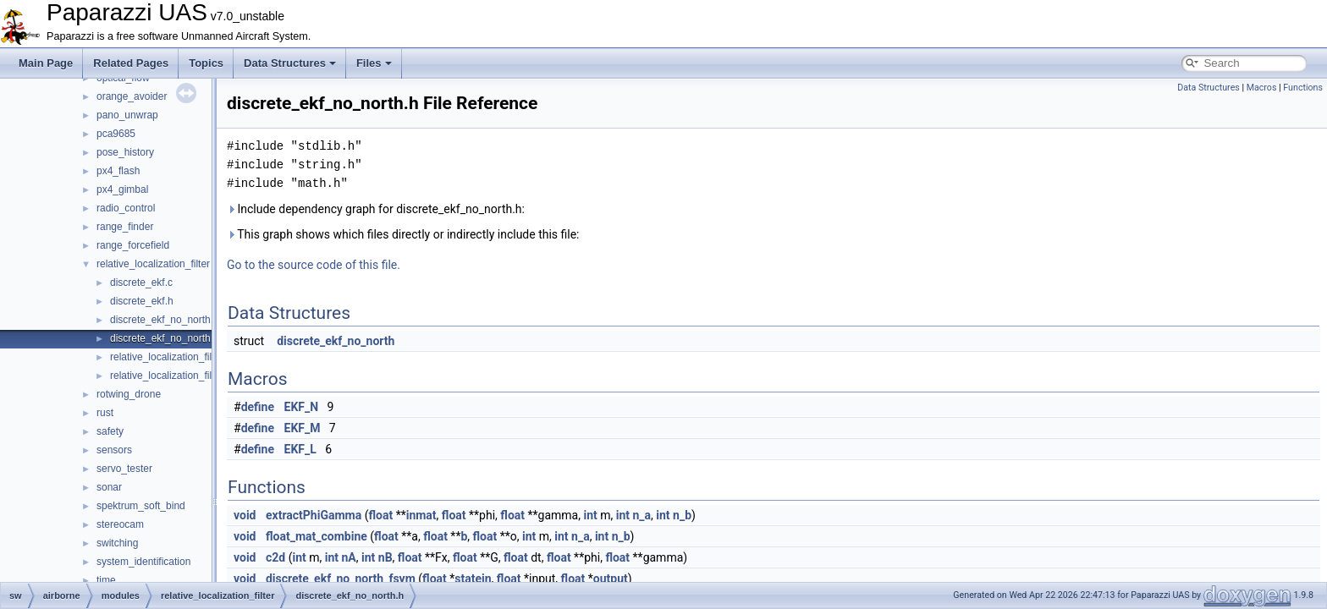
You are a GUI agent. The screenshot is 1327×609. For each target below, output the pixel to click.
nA (349, 557)
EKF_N (301, 407)
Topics (206, 63)
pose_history (125, 152)
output (610, 578)
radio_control (125, 208)
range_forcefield (132, 245)
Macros (1262, 87)
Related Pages (130, 63)
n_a (642, 515)
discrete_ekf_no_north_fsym (341, 578)
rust (104, 413)
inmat (421, 515)
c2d (275, 557)
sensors (114, 450)
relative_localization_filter (153, 264)
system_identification (143, 562)
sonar (109, 487)
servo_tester (124, 469)
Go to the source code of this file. (313, 265)
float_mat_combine (316, 536)
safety (110, 431)
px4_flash (118, 171)
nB (385, 557)
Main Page (46, 63)
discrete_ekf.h (141, 301)
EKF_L (300, 449)
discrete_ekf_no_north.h (164, 338)
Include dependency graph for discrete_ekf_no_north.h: (376, 209)
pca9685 (115, 134)
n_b (682, 515)
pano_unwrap (127, 115)
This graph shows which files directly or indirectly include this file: (403, 234)
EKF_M (302, 428)
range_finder (124, 227)
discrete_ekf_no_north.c (164, 320)
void (245, 515)
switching (117, 543)
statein (472, 578)
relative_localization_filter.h (170, 375)
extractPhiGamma (313, 515)
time (106, 580)
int (590, 515)
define (257, 407)
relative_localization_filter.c (170, 357)
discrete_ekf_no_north (335, 341)
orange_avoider (131, 96)
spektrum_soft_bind (140, 506)
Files (374, 63)
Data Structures (290, 63)
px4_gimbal (122, 189)
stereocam (120, 524)
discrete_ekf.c (141, 282)
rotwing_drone (128, 394)
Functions (1303, 87)
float (380, 515)
